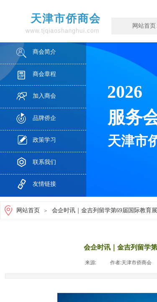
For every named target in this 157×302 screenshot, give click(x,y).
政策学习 (44, 140)
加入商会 (44, 96)
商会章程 (44, 74)
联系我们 (44, 162)
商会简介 (44, 52)
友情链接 (44, 184)
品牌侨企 (44, 118)
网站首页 (28, 210)
